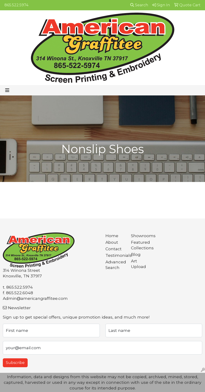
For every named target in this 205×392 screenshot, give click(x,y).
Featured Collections (141, 245)
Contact (113, 248)
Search (139, 5)
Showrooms (141, 235)
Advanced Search (115, 264)
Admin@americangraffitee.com (35, 298)
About (111, 242)
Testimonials (115, 255)
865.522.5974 (16, 5)
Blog (136, 254)
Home (111, 235)
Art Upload (138, 263)
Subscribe (15, 362)
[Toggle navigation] (7, 90)
